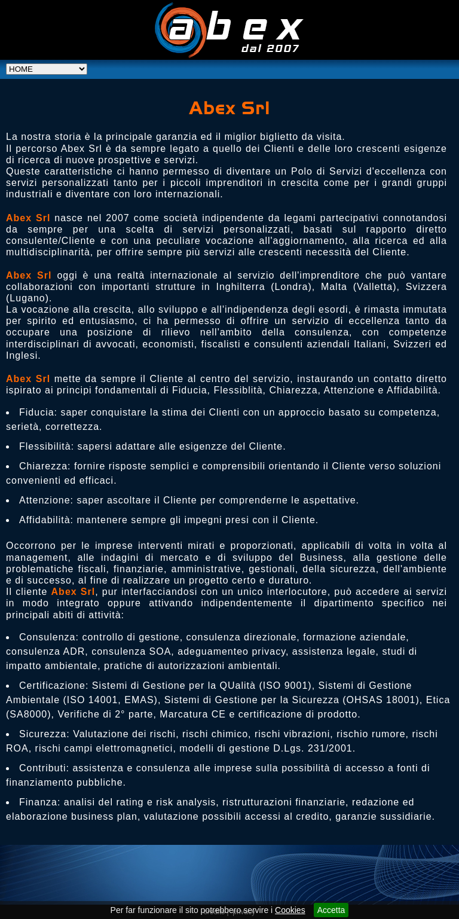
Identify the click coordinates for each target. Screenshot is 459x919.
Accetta (331, 910)
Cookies (290, 910)
